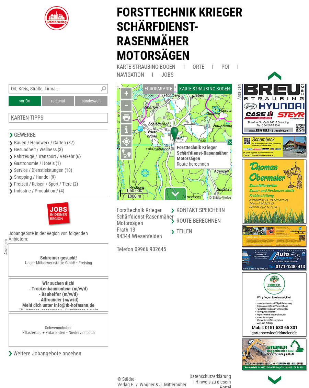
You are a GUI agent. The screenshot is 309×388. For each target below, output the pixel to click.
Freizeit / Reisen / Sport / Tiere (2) (46, 184)
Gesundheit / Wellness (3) (38, 149)
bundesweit (91, 101)
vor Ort (25, 101)
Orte (198, 67)
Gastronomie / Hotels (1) (37, 163)
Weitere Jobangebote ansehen (47, 353)
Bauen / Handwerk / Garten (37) (44, 142)
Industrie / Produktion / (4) (39, 190)
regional (58, 101)
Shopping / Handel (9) (35, 177)
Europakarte (158, 88)
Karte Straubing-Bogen (146, 67)
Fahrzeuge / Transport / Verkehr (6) (47, 156)
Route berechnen (193, 164)
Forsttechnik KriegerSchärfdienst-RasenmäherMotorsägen (179, 34)
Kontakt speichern (200, 210)
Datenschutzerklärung (210, 376)
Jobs (167, 74)
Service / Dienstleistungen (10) (43, 170)
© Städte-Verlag (220, 197)
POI (225, 67)
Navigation (130, 74)
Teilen (184, 231)
